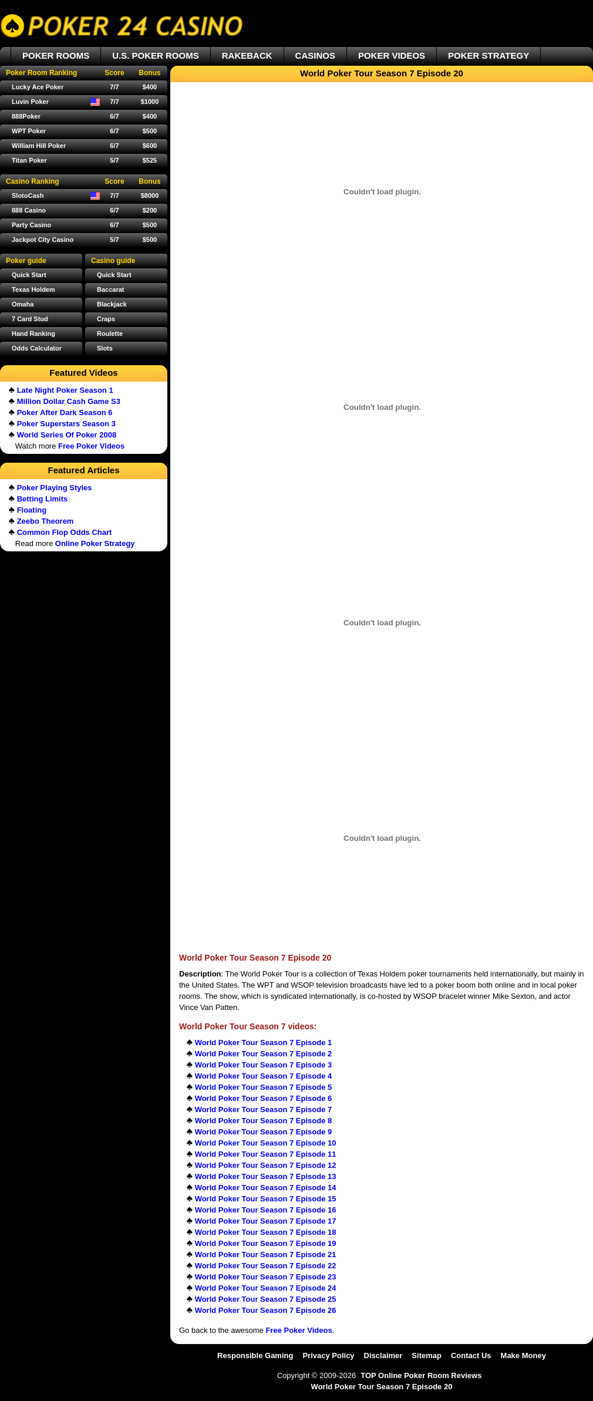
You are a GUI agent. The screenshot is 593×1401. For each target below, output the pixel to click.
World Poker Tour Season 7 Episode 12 (265, 1165)
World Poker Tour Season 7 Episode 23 (265, 1276)
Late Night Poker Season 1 (65, 390)
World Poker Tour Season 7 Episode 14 (265, 1187)
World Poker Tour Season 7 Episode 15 (265, 1198)
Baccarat (110, 289)
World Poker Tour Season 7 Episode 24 (265, 1288)
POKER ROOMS (55, 55)
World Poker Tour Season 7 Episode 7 (263, 1109)
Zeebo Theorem (45, 521)
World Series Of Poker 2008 (67, 434)
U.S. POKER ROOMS (155, 55)
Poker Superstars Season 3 (66, 423)
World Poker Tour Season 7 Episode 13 (265, 1176)
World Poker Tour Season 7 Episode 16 (265, 1209)
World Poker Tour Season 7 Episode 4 (263, 1076)
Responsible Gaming (255, 1355)
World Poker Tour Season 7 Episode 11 (265, 1154)
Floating (32, 510)
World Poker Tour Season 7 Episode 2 (263, 1053)
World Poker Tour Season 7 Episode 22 (265, 1265)
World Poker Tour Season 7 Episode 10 (265, 1143)
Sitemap (427, 1355)
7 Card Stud (30, 318)
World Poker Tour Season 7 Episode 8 (263, 1120)
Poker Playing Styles (54, 487)
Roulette (110, 333)
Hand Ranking (33, 333)
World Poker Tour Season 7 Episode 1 (263, 1042)
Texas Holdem (33, 289)
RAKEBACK (247, 55)
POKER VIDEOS (391, 55)
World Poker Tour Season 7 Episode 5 (263, 1087)
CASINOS (315, 55)
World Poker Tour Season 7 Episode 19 (265, 1243)
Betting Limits (42, 498)
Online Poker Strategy (95, 543)
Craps (106, 318)
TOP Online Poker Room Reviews (420, 1375)
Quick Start (114, 274)
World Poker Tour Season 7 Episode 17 (265, 1221)
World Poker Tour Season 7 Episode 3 (263, 1064)
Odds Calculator (37, 348)
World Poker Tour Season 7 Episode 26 (265, 1310)
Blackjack (112, 304)
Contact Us (471, 1355)
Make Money (523, 1355)
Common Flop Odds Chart (64, 532)
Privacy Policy (328, 1355)
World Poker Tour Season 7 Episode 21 (265, 1254)
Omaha (22, 304)
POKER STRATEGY (488, 55)
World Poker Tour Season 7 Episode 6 (263, 1098)
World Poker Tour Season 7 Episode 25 (265, 1299)
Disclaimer (383, 1355)
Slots (105, 348)
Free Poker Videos (298, 1330)
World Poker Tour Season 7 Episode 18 (265, 1232)
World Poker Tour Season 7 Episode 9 (263, 1131)
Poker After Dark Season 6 (65, 412)
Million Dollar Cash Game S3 (68, 401)
